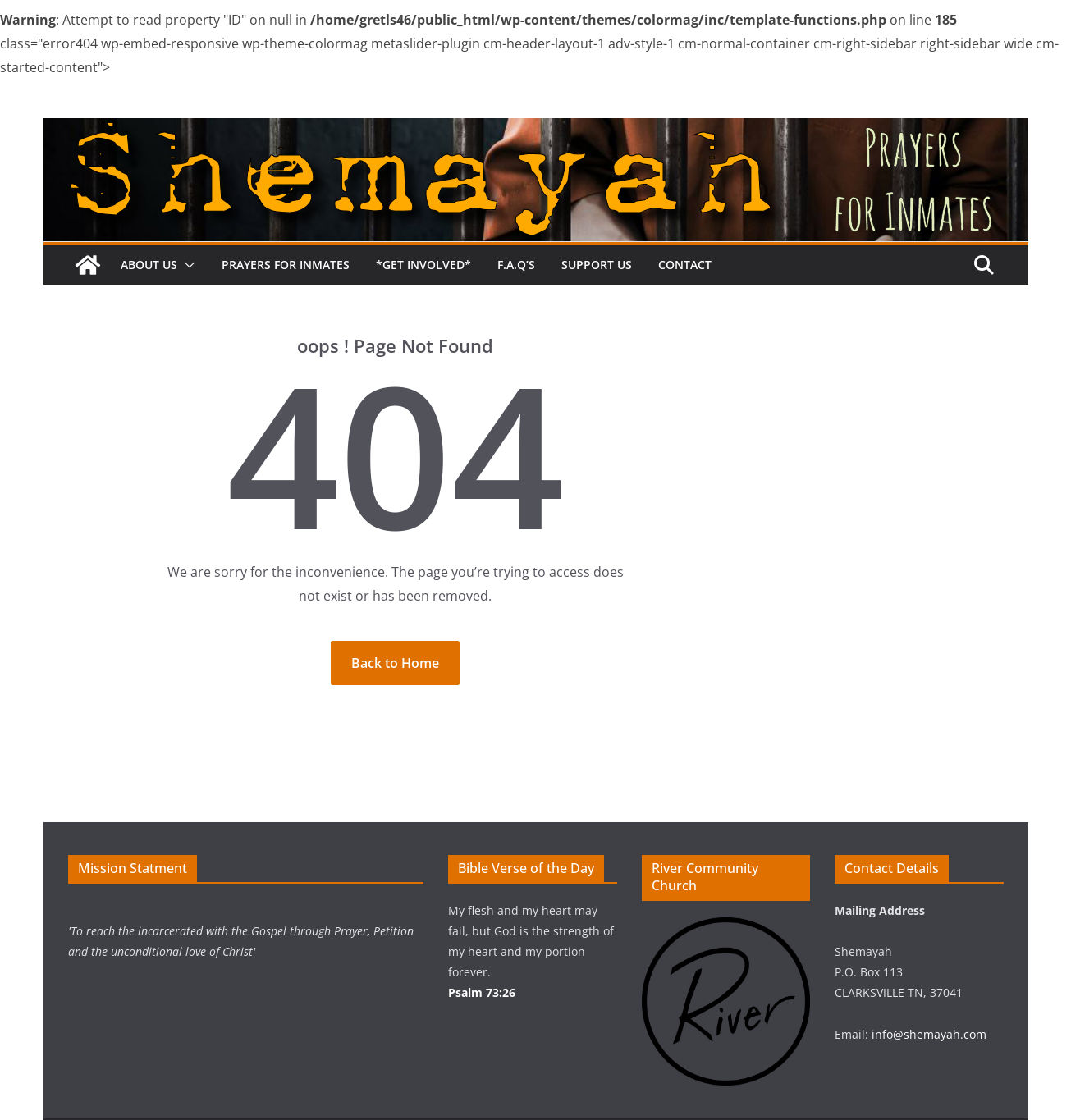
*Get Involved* (423, 264)
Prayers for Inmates (286, 264)
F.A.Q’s (516, 264)
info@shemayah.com (929, 1034)
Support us (596, 264)
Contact (685, 264)
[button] (186, 265)
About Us (149, 264)
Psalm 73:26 (481, 992)
